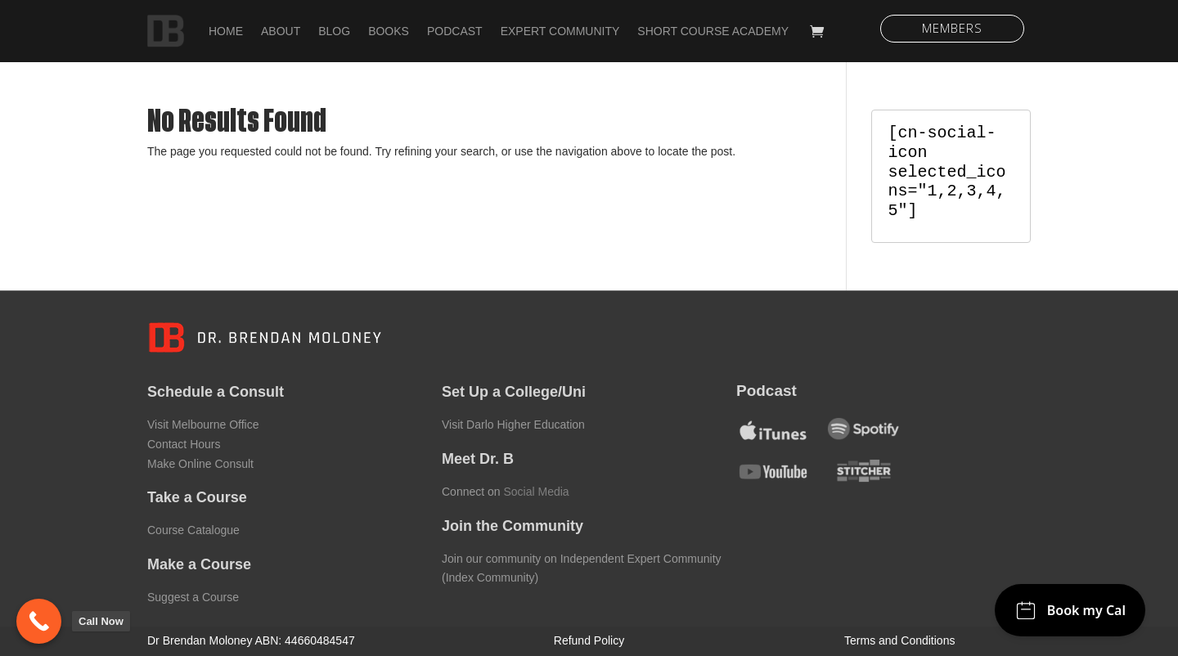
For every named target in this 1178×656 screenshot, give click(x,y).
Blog (334, 31)
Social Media (536, 491)
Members (952, 28)
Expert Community (560, 31)
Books (388, 31)
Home (226, 31)
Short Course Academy (713, 31)
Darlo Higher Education (525, 424)
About (280, 31)
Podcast (455, 31)
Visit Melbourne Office (203, 424)
